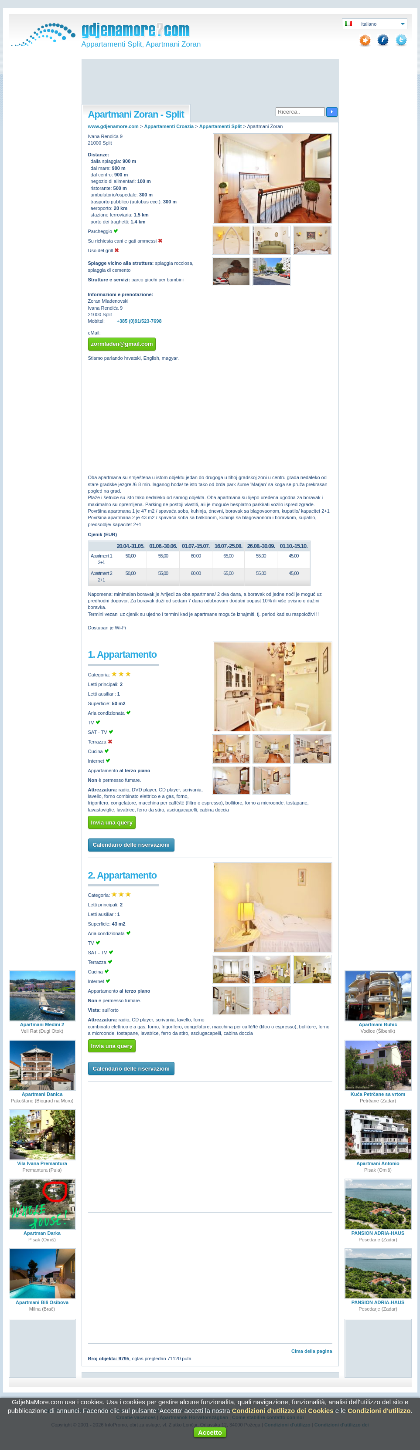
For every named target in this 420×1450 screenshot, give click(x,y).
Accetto (210, 1432)
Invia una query (112, 822)
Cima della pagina (311, 1351)
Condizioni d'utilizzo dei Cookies (283, 1410)
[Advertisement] (210, 82)
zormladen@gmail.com (122, 344)
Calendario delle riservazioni (131, 845)
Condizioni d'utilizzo (379, 1410)
